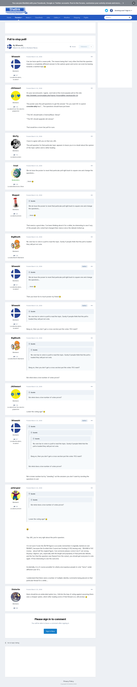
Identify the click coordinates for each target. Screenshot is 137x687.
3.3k (15, 107)
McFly (16, 136)
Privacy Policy (68, 681)
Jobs (48, 17)
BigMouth (15, 237)
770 (16, 155)
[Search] (115, 17)
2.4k (15, 184)
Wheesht (19, 45)
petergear (16, 488)
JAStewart (16, 88)
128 (16, 506)
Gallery (57, 17)
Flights (86, 17)
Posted (34, 57)
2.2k (15, 255)
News (28, 17)
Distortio (16, 589)
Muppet (15, 195)
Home (9, 17)
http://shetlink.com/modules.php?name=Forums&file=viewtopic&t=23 (52, 95)
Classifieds (39, 17)
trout (15, 165)
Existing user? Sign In (123, 10)
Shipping (77, 17)
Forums (18, 18)
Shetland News (32, 48)
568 (16, 608)
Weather (67, 17)
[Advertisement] (50, 28)
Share (73, 46)
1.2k (16, 214)
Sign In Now (50, 631)
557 (16, 75)
